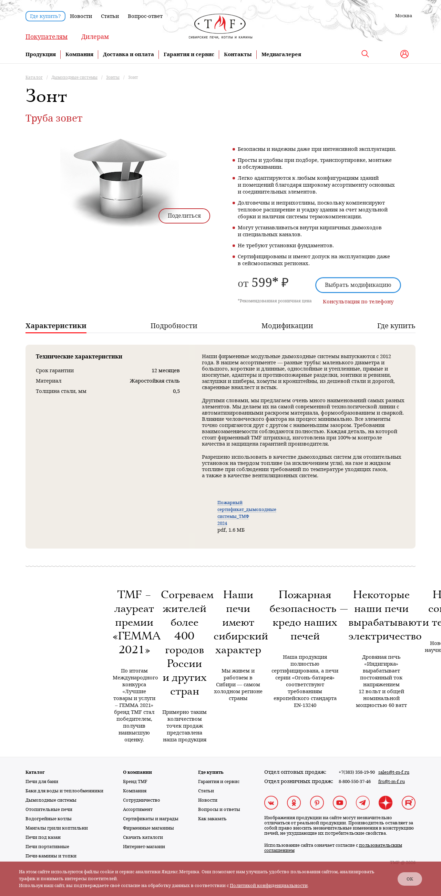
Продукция (40, 54)
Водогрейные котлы (48, 818)
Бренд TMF (135, 781)
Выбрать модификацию (358, 285)
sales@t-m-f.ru (393, 772)
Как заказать (212, 818)
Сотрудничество (141, 800)
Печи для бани (41, 781)
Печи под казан (43, 837)
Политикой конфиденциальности (269, 885)
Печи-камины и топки (50, 855)
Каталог (35, 772)
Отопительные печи (48, 809)
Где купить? (45, 16)
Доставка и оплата (128, 54)
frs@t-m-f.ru (391, 781)
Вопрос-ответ (145, 16)
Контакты (238, 54)
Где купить (211, 772)
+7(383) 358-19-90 (357, 772)
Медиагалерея (281, 54)
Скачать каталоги (143, 837)
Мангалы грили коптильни (56, 828)
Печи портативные (47, 846)
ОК (410, 879)
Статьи (110, 16)
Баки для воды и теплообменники (64, 790)
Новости (81, 16)
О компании (137, 772)
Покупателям (46, 36)
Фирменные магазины (148, 828)
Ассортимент (138, 809)
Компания (79, 54)
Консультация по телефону (358, 302)
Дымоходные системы (50, 800)
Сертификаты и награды (150, 818)
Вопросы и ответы (219, 809)
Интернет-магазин (144, 846)
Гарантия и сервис (189, 54)
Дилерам (95, 36)
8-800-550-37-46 (355, 781)
